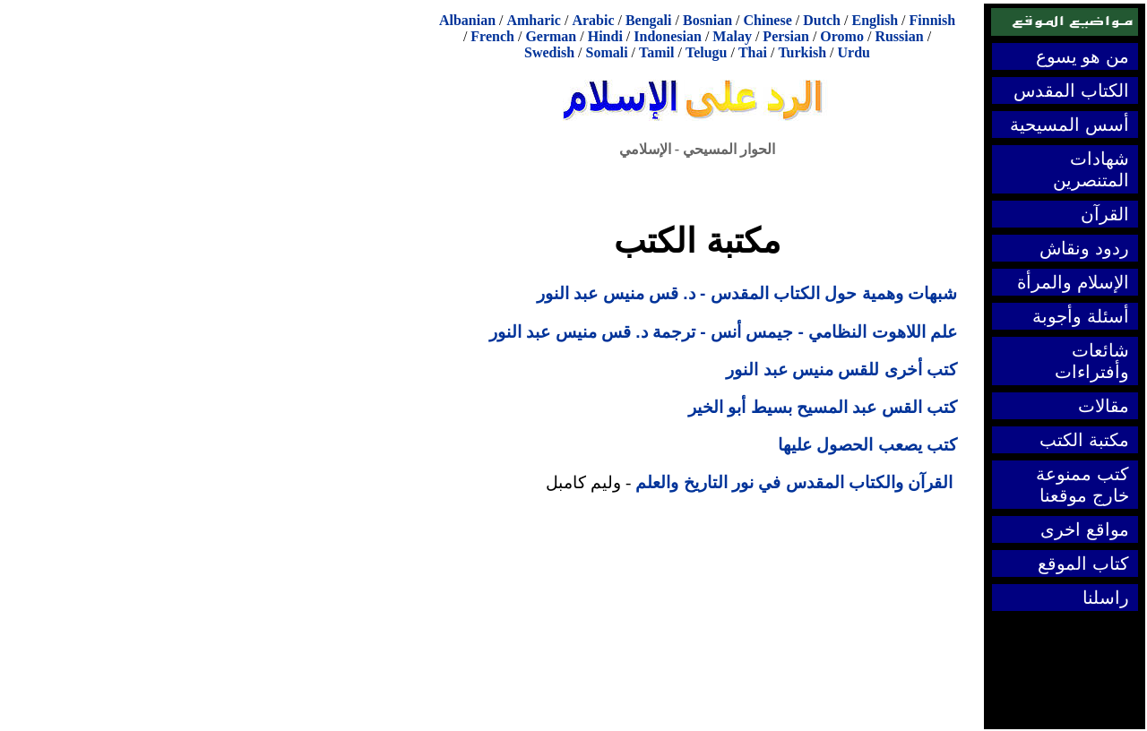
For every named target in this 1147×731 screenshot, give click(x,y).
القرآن (1105, 214)
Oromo (842, 36)
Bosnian (707, 20)
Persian (786, 36)
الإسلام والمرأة (1073, 282)
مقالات (1103, 406)
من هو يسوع (1082, 56)
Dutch (822, 20)
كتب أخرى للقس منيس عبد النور (841, 369)
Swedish (549, 52)
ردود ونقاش (1084, 248)
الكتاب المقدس (1071, 90)
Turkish (802, 52)
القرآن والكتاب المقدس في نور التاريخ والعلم (794, 482)
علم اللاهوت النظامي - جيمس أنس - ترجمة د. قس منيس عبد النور (723, 331)
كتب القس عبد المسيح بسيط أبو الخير (822, 407)
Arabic (593, 20)
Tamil (656, 52)
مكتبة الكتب (1084, 440)
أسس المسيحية (1069, 124)
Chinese (768, 20)
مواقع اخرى (1084, 529)
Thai (752, 52)
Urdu (854, 52)
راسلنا (1105, 597)
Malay (732, 36)
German (550, 36)
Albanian (467, 20)
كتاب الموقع (1083, 563)
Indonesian (668, 36)
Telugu (707, 52)
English (874, 20)
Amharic (533, 20)
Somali (606, 52)
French (492, 36)
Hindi (605, 36)
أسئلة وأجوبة (1080, 316)
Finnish (933, 20)
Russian (899, 36)
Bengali (648, 20)
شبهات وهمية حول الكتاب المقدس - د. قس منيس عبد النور (747, 293)
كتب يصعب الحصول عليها (867, 444)
